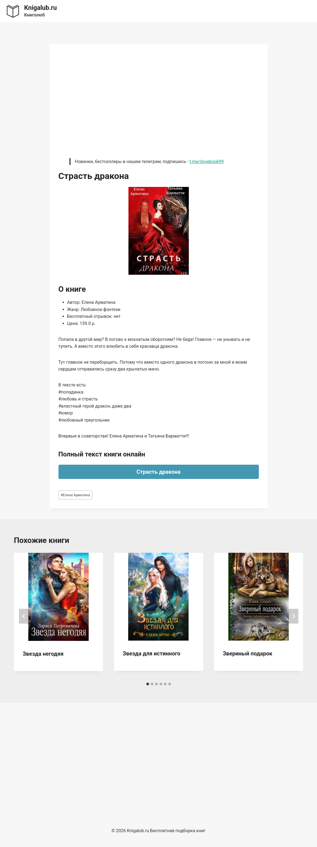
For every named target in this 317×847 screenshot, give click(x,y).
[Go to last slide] (24, 616)
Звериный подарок (247, 653)
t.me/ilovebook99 (206, 161)
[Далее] (293, 616)
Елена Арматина (75, 495)
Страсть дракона (158, 472)
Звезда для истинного (151, 653)
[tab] (147, 684)
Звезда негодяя (43, 653)
